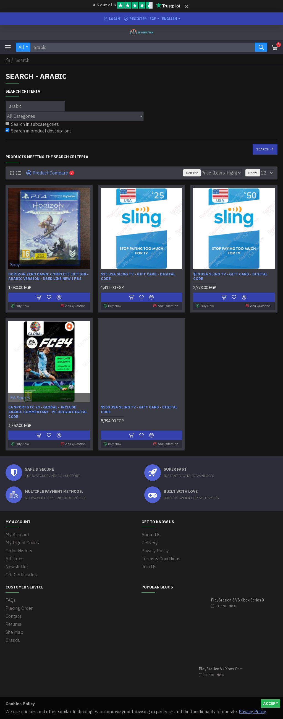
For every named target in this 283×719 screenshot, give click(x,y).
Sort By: (192, 173)
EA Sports (20, 397)
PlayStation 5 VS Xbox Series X (237, 600)
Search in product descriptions (39, 131)
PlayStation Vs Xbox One (220, 669)
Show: (253, 173)
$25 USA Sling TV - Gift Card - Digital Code (138, 276)
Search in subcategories (32, 124)
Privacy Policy (252, 711)
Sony (15, 264)
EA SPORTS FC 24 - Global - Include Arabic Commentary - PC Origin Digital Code (47, 412)
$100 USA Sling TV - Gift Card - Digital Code (139, 409)
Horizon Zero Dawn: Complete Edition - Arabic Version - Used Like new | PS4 (48, 276)
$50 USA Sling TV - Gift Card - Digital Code (230, 276)
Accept (270, 703)
